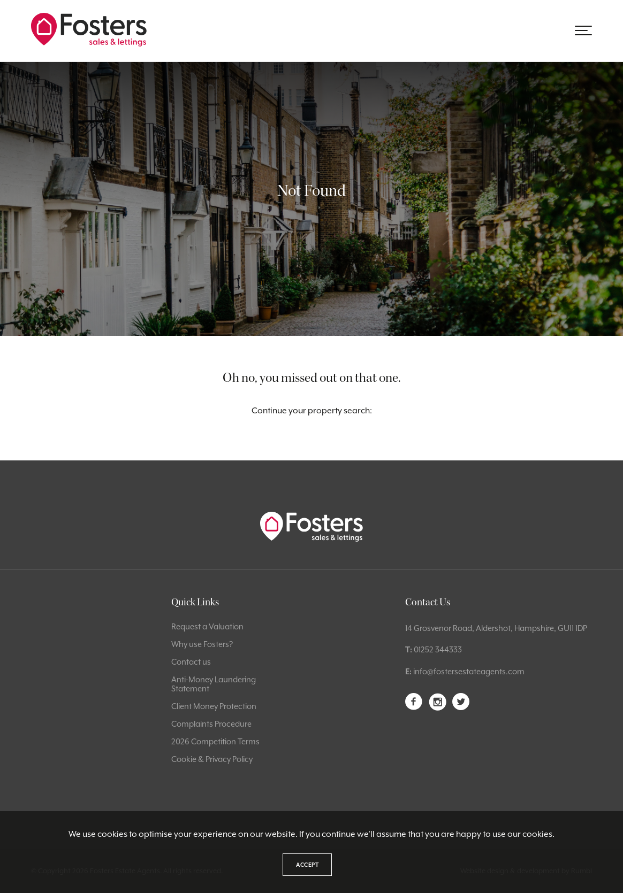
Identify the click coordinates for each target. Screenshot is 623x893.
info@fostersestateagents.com (469, 671)
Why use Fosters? (202, 644)
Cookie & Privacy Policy (212, 759)
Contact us (191, 661)
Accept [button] (307, 864)
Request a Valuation (207, 626)
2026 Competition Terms (215, 741)
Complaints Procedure (211, 723)
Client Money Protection (213, 706)
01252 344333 (438, 649)
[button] (583, 30)
